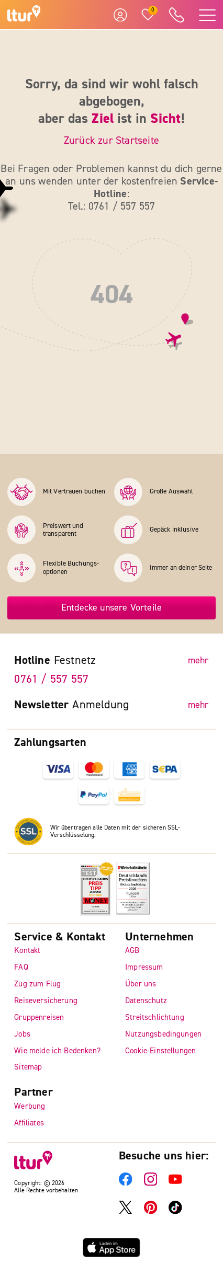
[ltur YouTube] (175, 1183)
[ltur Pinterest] (151, 1211)
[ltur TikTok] (175, 1211)
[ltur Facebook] (125, 1183)
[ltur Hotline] (176, 14)
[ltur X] (125, 1211)
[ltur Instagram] (151, 1183)
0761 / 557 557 (51, 678)
